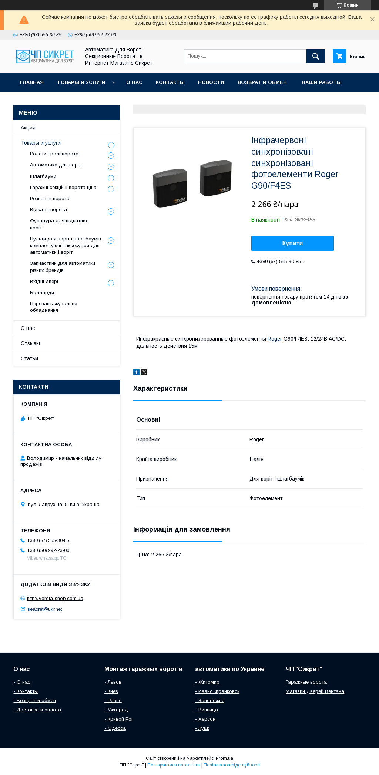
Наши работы (322, 82)
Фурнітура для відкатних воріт (59, 224)
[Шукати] (315, 56)
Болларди (42, 292)
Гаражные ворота (306, 682)
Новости (211, 82)
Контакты (170, 82)
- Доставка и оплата (37, 709)
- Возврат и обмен (34, 700)
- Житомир (207, 682)
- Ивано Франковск (217, 691)
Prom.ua (224, 758)
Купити (292, 243)
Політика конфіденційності (232, 765)
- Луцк (202, 728)
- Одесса (115, 728)
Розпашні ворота (50, 198)
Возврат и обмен (263, 82)
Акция (28, 128)
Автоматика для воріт (55, 165)
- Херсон (205, 719)
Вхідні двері (44, 281)
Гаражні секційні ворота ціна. (64, 187)
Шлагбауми (43, 176)
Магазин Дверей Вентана (315, 691)
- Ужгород (116, 709)
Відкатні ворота (48, 209)
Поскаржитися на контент (173, 765)
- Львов (112, 682)
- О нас (21, 682)
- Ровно (113, 700)
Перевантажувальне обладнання (53, 307)
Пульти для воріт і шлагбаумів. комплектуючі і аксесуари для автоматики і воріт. (66, 245)
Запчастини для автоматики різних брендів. (62, 266)
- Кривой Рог (118, 719)
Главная (32, 82)
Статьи (29, 358)
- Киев (111, 691)
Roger (275, 339)
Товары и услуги (81, 82)
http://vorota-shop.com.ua (55, 598)
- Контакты (25, 691)
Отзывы (30, 343)
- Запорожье (209, 700)
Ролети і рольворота (54, 153)
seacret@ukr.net (44, 608)
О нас (134, 82)
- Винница (206, 709)
